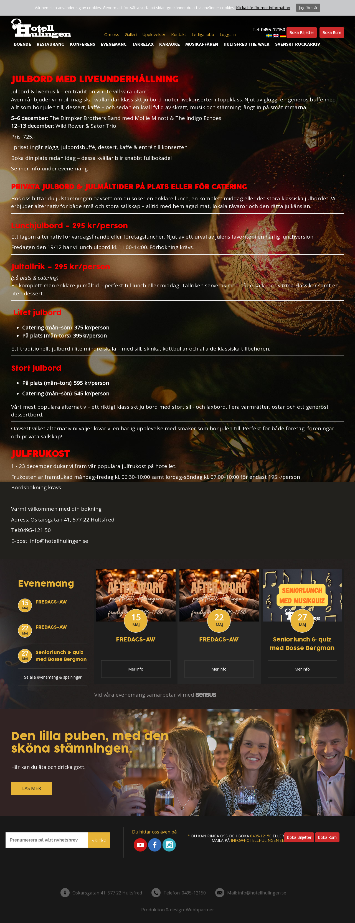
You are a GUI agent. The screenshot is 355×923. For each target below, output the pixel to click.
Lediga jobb (203, 34)
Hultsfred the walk (247, 44)
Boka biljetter (301, 32)
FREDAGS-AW (51, 602)
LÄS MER (31, 788)
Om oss (111, 34)
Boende (22, 44)
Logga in (228, 34)
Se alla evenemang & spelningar (53, 677)
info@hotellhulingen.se (257, 840)
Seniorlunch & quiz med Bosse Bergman (61, 656)
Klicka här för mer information (263, 7)
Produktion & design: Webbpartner (177, 910)
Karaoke (169, 44)
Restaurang (50, 44)
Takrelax (143, 44)
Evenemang (114, 44)
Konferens (82, 44)
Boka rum (331, 32)
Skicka (99, 840)
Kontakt (178, 34)
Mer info (135, 669)
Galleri (131, 34)
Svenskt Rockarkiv (297, 44)
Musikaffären (201, 44)
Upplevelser (154, 34)
